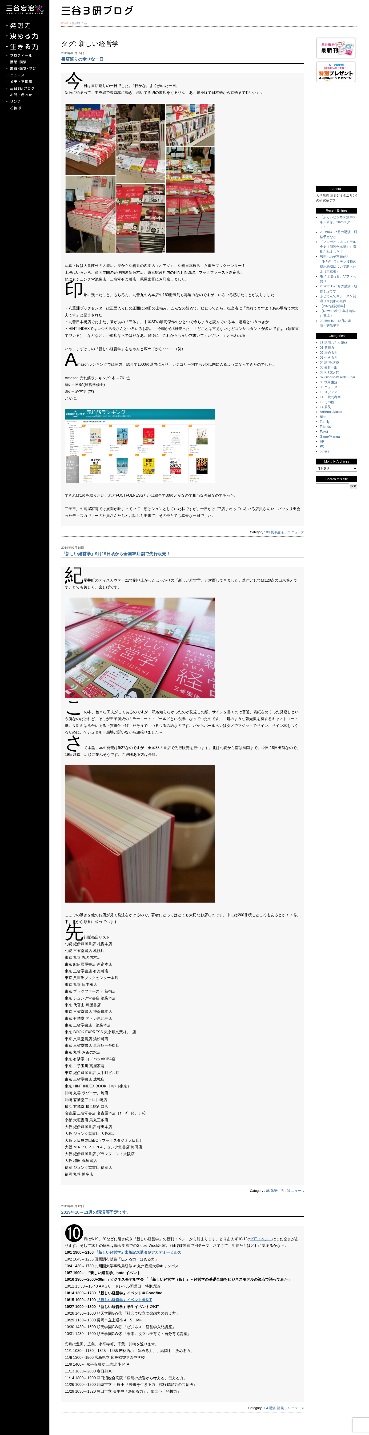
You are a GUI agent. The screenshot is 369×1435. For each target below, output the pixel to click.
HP (322, 441)
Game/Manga (330, 436)
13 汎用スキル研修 (333, 343)
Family (324, 422)
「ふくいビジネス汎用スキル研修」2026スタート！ (338, 222)
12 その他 (327, 402)
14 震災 (325, 407)
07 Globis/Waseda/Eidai (337, 377)
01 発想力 (327, 347)
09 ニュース (295, 532)
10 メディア (328, 392)
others (324, 451)
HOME (64, 23)
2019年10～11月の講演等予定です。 (96, 1212)
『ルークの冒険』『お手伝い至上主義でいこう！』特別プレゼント (336, 71)
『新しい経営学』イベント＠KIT (124, 1300)
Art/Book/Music (331, 412)
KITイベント (261, 1239)
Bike (323, 417)
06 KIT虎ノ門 (329, 372)
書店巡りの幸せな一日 (82, 59)
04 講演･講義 (274, 1408)
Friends (325, 426)
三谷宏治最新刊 (336, 48)
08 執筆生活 (275, 532)
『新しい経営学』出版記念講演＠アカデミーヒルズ (138, 1252)
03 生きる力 (328, 357)
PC (322, 446)
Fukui (324, 431)
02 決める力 (328, 352)
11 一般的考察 (330, 397)
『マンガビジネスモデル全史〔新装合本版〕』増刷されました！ (338, 247)
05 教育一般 (328, 367)
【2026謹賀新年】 (333, 306)
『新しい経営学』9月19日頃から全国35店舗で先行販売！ (115, 553)
